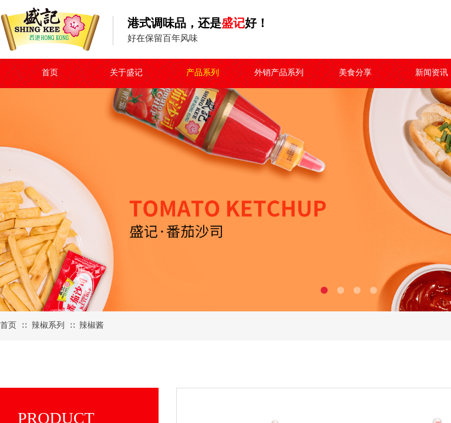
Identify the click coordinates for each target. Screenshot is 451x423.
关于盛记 (126, 72)
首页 (50, 72)
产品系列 (202, 72)
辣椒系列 (48, 325)
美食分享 (355, 72)
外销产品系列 (279, 72)
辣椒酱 (91, 325)
